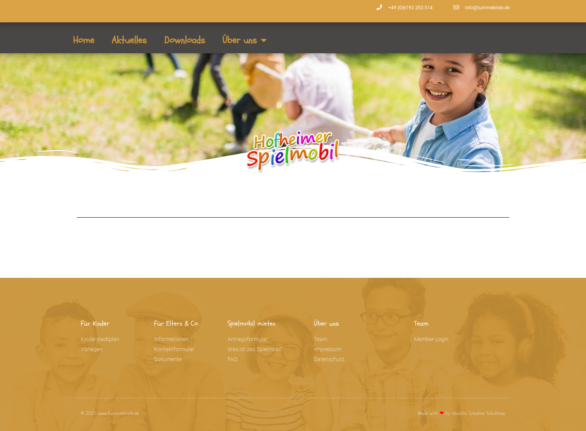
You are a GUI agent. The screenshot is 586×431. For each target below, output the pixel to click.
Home (83, 40)
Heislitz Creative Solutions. (479, 413)
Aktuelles (129, 40)
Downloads (184, 40)
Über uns (245, 40)
